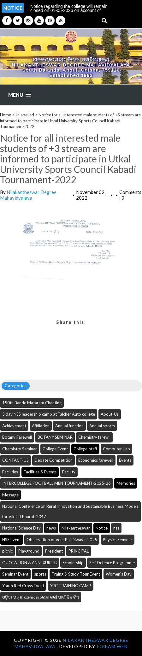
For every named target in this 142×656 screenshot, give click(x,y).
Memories (125, 483)
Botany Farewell (17, 437)
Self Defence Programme (112, 562)
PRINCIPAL (78, 551)
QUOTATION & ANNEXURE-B (29, 562)
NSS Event (11, 539)
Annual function (69, 425)
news (51, 527)
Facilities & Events (40, 471)
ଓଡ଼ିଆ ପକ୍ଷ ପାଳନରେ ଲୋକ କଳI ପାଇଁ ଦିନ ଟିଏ (40, 597)
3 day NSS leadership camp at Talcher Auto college (48, 414)
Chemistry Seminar (19, 448)
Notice (102, 527)
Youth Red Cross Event (23, 585)
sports (40, 574)
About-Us (110, 414)
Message (10, 494)
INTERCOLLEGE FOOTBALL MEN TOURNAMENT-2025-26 (56, 483)
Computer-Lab (116, 448)
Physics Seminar (117, 539)
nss (116, 527)
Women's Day (119, 574)
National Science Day (21, 527)
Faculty (68, 471)
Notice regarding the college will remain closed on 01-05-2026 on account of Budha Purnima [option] (68, 10)
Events (125, 460)
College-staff (85, 448)
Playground (28, 551)
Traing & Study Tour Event (76, 574)
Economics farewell (95, 460)
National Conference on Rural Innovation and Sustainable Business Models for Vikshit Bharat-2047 (70, 511)
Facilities (10, 471)
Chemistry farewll (94, 437)
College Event (55, 448)
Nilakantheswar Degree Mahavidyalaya (28, 195)
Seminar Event (15, 574)
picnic (7, 551)
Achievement (14, 425)
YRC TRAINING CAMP (70, 585)
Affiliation (41, 425)
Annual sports (102, 425)
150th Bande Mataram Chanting (32, 402)
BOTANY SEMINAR (55, 437)
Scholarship (73, 562)
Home (5, 114)
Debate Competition (53, 460)
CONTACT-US (15, 460)
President (54, 551)
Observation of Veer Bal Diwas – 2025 (62, 539)
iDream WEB (112, 646)
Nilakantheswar (76, 527)
